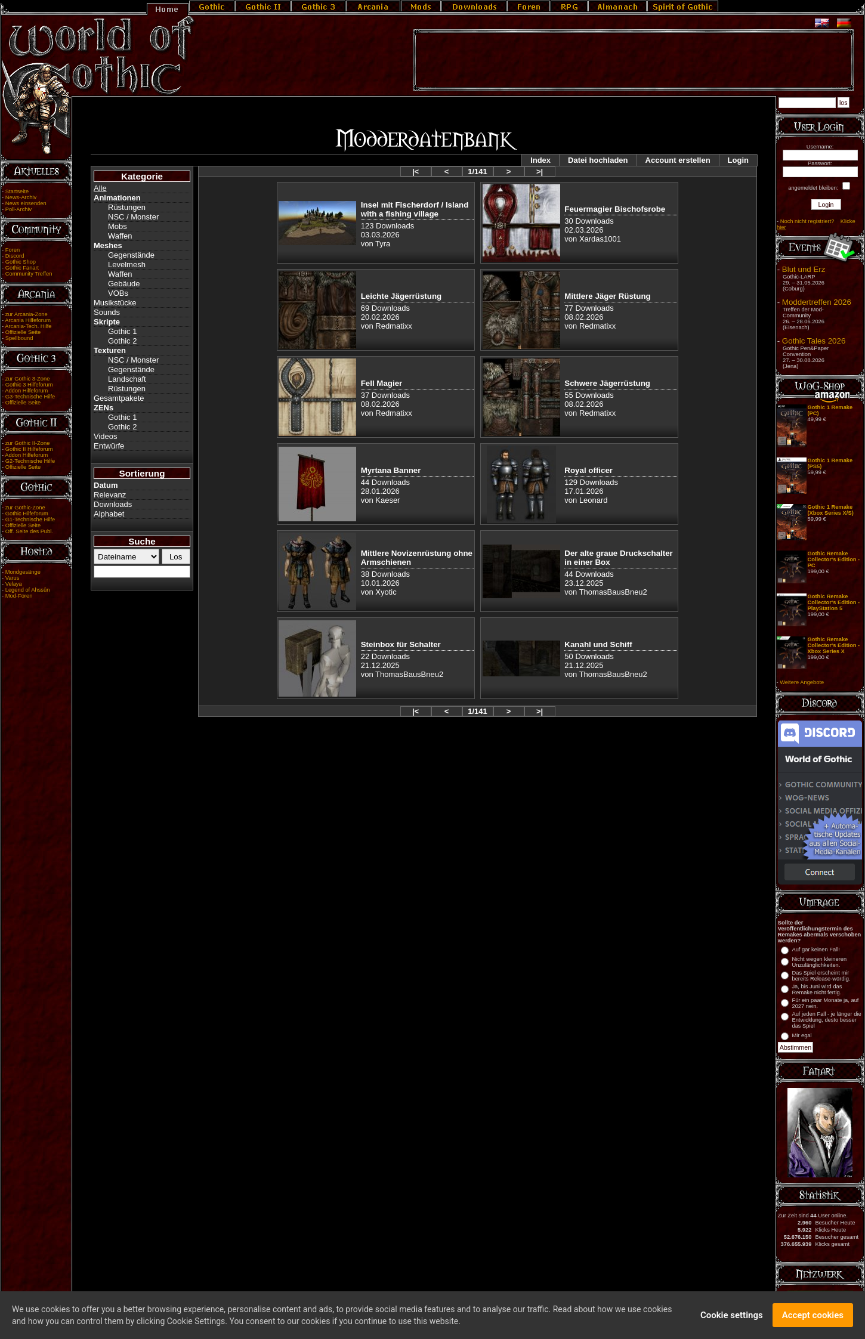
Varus (12, 578)
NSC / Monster (133, 216)
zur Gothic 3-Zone (27, 379)
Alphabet (109, 513)
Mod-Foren (19, 596)
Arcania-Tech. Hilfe (28, 326)
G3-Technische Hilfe (30, 397)
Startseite (17, 191)
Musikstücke (115, 302)
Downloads (113, 504)
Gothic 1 (122, 331)
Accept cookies (813, 1318)
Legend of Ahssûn (27, 590)
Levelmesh (127, 264)
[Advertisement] (633, 60)
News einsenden (26, 203)
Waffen (120, 235)
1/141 (477, 171)
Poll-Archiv (18, 209)
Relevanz (110, 494)
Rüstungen (127, 207)
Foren (12, 250)
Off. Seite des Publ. (29, 531)
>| (539, 171)
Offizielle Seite (23, 332)
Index (540, 160)
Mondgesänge (23, 572)
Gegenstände (131, 255)
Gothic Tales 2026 (813, 340)
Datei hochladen (598, 160)
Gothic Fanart (22, 268)
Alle (100, 188)
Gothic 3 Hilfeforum (29, 385)
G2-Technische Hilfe (30, 461)
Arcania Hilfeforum (28, 320)
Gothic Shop (20, 262)
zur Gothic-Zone (25, 508)
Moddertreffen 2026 (816, 302)
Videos (106, 436)
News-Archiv (20, 197)
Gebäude (124, 283)
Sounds (107, 312)
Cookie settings (731, 1318)
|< (415, 171)
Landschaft (127, 379)
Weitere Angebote (802, 682)
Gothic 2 (122, 340)
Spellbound (19, 338)
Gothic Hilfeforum (26, 514)
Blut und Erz (804, 269)
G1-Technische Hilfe (30, 519)
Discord (14, 256)
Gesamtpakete (119, 398)
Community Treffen (28, 274)
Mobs (117, 226)
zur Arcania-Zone (26, 314)
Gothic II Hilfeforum (29, 449)
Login (738, 160)
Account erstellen (677, 160)
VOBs (118, 293)
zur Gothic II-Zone (27, 443)
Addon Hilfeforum (26, 391)
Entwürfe (109, 445)
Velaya (13, 584)
